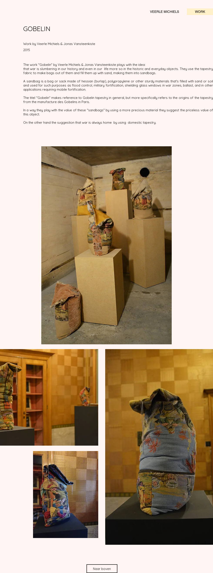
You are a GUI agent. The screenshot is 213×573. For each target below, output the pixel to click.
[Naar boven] (102, 568)
